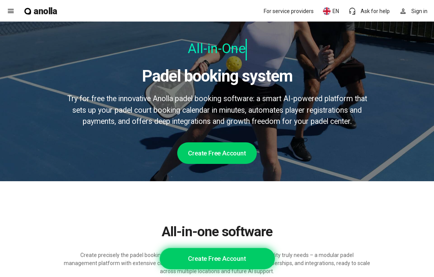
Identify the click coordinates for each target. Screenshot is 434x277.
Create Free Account (217, 153)
